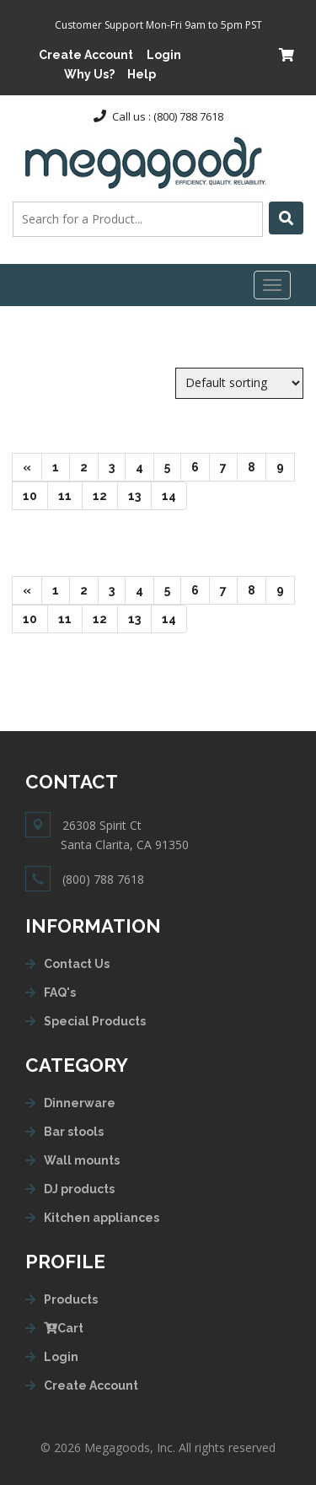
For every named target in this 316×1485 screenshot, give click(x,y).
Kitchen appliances (101, 1217)
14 (174, 495)
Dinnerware (79, 1103)
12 (105, 495)
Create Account (86, 55)
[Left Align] (286, 218)
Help (141, 74)
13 (140, 495)
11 (70, 495)
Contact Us (77, 964)
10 (35, 495)
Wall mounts (82, 1160)
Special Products (95, 1021)
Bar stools (74, 1131)
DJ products (79, 1189)
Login (164, 55)
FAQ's (60, 992)
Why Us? (89, 74)
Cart (63, 1328)
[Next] (27, 467)
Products (71, 1299)
